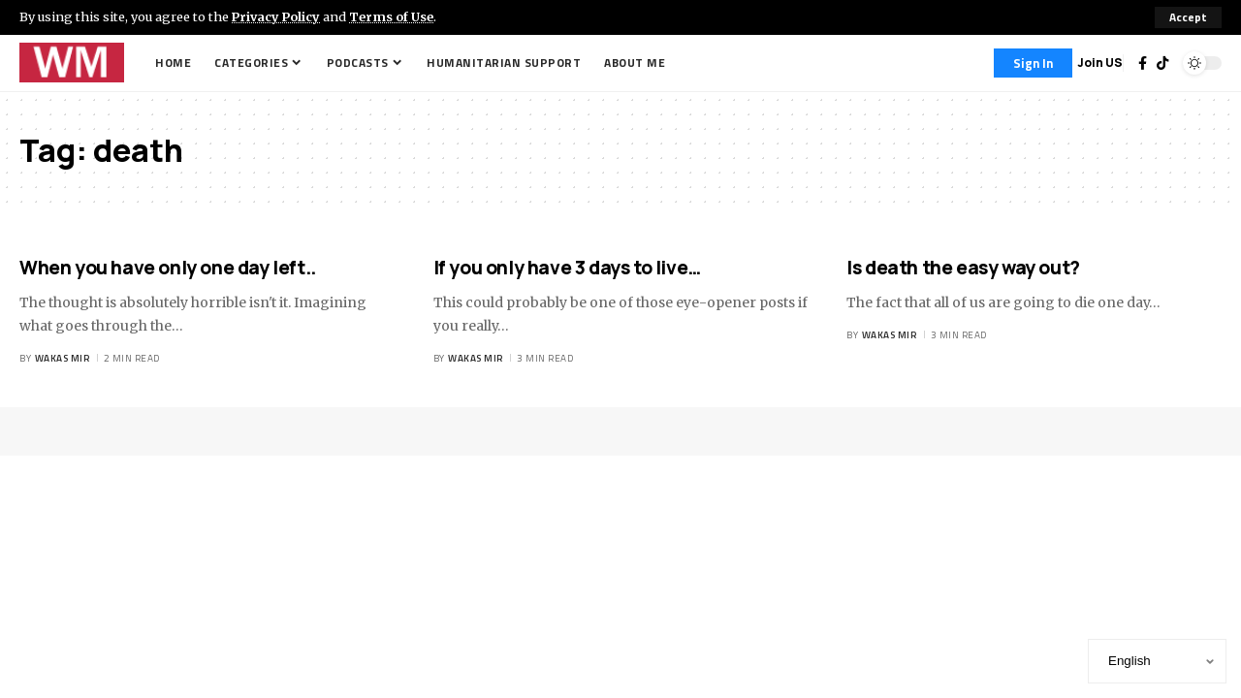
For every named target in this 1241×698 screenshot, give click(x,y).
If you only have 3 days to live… (567, 267)
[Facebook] (1142, 63)
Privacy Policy (277, 16)
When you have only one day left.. (167, 267)
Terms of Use (394, 16)
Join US (1100, 62)
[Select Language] (1157, 661)
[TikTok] (1162, 63)
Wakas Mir (62, 358)
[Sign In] (1033, 63)
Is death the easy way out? (963, 267)
